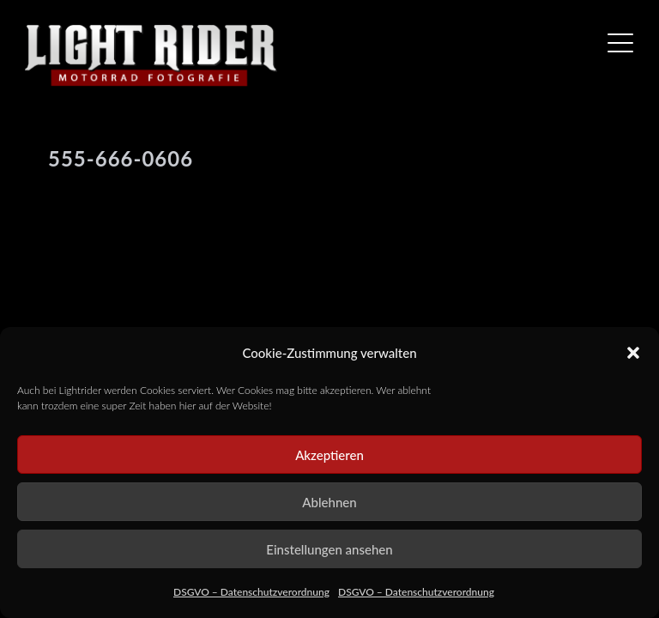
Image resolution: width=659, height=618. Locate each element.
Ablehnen (329, 502)
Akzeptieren (329, 455)
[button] (633, 352)
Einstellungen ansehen (329, 549)
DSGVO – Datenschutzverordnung (251, 591)
